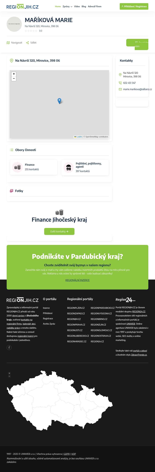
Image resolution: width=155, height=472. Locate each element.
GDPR (67, 453)
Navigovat (14, 42)
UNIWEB (130, 323)
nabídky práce (13, 328)
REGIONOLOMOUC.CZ (101, 330)
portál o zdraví (140, 350)
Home (58, 6)
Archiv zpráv (49, 323)
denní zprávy (18, 315)
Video (77, 6)
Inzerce (46, 308)
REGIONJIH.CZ (74, 319)
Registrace (141, 6)
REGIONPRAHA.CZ (76, 324)
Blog (84, 6)
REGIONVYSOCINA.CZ (101, 313)
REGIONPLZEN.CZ (76, 308)
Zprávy (67, 6)
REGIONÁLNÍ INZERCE (77, 280)
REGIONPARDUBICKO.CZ (103, 308)
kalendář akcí (29, 323)
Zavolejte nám (141, 44)
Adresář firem (94, 6)
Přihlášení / (128, 6)
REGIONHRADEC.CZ (76, 341)
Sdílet (31, 42)
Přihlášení (47, 313)
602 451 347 (129, 82)
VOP (73, 453)
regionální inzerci (26, 336)
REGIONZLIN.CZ (98, 324)
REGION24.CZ (97, 341)
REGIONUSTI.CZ (74, 330)
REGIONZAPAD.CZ (76, 313)
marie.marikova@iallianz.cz (137, 89)
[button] (59, 101)
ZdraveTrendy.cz (139, 354)
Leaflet (78, 137)
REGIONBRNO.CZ (99, 319)
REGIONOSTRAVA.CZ (101, 336)
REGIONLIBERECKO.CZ (78, 336)
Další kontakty (59, 231)
